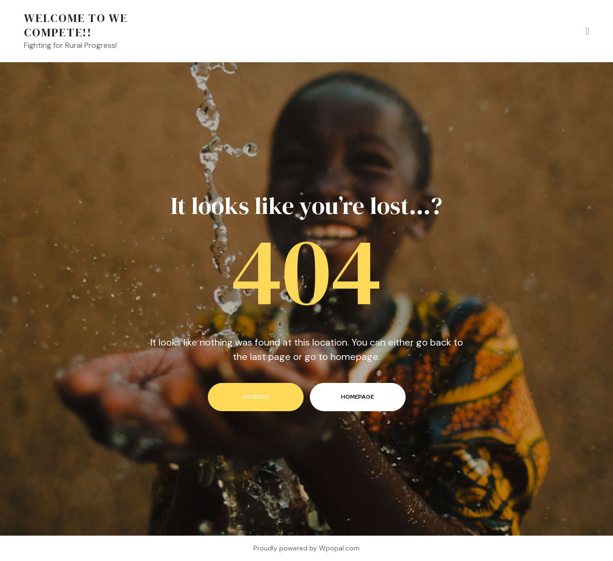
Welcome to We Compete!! (76, 25)
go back (255, 397)
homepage (357, 397)
